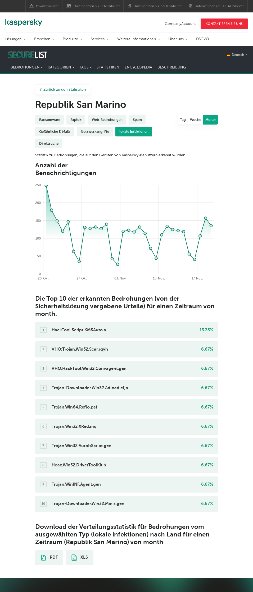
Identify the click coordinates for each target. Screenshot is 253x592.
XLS (79, 557)
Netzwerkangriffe (95, 132)
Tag (183, 120)
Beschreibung (171, 67)
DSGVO (202, 39)
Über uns (176, 39)
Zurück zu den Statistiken (62, 89)
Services (98, 39)
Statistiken (108, 67)
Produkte (70, 39)
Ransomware (49, 120)
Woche (195, 120)
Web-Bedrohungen (107, 120)
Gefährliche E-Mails (54, 132)
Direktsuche (48, 143)
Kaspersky (23, 19)
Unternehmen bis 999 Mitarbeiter (158, 6)
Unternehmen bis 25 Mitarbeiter (97, 6)
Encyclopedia (138, 67)
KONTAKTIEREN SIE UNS (224, 24)
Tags (84, 67)
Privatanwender (47, 6)
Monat (210, 120)
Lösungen (13, 39)
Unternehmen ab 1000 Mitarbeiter (219, 6)
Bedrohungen (25, 67)
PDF (49, 557)
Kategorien (59, 67)
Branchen (42, 39)
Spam (137, 120)
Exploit (76, 120)
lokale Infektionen (133, 132)
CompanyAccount (180, 24)
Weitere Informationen (136, 39)
